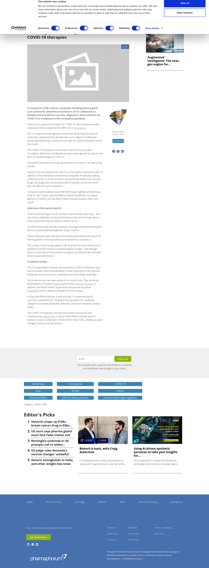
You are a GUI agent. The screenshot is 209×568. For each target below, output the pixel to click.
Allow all (184, 7)
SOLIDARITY (33, 290)
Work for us (159, 533)
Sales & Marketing (147, 502)
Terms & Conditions (163, 527)
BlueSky (37, 544)
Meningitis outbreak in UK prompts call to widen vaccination (50, 444)
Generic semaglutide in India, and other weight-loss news (52, 462)
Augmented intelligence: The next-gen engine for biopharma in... (163, 61)
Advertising (112, 533)
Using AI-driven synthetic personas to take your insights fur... (155, 452)
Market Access (53, 502)
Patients (102, 502)
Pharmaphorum (48, 557)
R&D (122, 502)
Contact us (112, 539)
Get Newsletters (38, 537)
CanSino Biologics (84, 283)
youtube (28, 544)
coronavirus (80, 127)
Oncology (79, 502)
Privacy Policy (133, 539)
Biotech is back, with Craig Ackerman (98, 450)
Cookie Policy (133, 533)
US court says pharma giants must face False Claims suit (51, 433)
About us (111, 527)
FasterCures (49, 316)
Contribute (132, 527)
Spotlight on (176, 502)
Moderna (58, 283)
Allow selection (185, 17)
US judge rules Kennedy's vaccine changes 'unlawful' (50, 452)
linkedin (32, 544)
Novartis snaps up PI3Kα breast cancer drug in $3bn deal (50, 425)
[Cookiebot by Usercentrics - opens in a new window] (18, 33)
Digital (29, 502)
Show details (152, 33)
